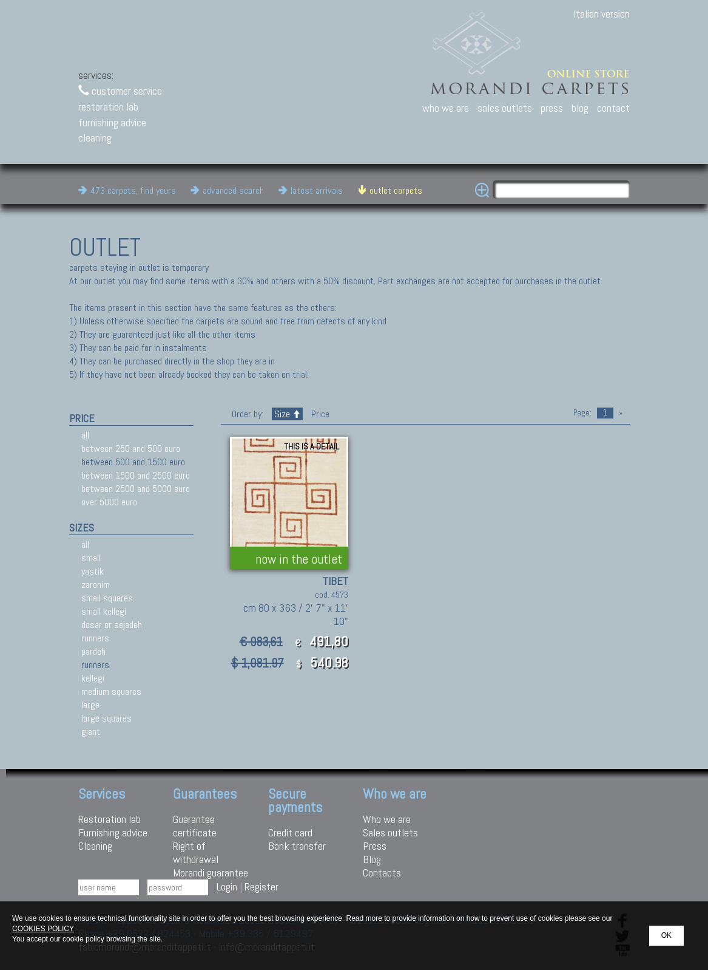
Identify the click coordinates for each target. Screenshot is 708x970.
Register (261, 886)
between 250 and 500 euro (130, 448)
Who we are (387, 819)
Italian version (601, 14)
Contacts (382, 872)
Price (319, 414)
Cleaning (95, 846)
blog (579, 108)
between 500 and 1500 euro (133, 462)
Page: (582, 413)
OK (666, 935)
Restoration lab (109, 819)
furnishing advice (112, 122)
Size (287, 414)
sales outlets (504, 108)
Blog (372, 859)
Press (374, 846)
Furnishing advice (112, 832)
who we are (445, 108)
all (85, 435)
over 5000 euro (109, 502)
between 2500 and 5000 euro (135, 488)
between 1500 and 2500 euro (135, 475)
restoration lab (108, 107)
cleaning (95, 138)
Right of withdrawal (195, 852)
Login (227, 886)
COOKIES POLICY (43, 928)
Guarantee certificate (195, 825)
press (552, 108)
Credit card (290, 832)
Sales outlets (390, 832)
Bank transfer (297, 846)
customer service (120, 91)
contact (613, 108)
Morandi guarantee (210, 872)
